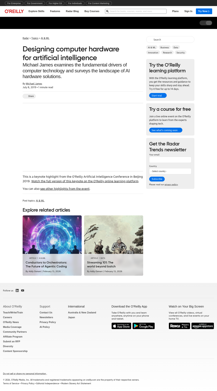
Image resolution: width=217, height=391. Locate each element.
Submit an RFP (11, 341)
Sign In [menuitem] (188, 11)
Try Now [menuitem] (204, 11)
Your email (154, 154)
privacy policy (171, 184)
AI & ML (152, 47)
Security (181, 52)
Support (45, 306)
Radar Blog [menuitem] (72, 11)
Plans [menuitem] (175, 11)
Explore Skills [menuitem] (36, 11)
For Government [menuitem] (34, 3)
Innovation (153, 52)
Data (176, 47)
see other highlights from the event (65, 188)
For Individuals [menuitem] (75, 3)
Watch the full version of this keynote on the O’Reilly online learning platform (84, 181)
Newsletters (46, 317)
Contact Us (46, 312)
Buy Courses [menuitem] (91, 11)
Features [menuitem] (55, 11)
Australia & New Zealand (82, 312)
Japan (71, 317)
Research (167, 52)
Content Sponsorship (15, 351)
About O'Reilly (12, 306)
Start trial (157, 95)
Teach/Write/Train (13, 312)
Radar (26, 38)
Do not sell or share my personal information (25, 373)
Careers (7, 317)
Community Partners (15, 332)
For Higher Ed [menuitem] (55, 3)
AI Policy (45, 327)
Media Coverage (12, 327)
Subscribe (157, 179)
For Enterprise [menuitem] (14, 3)
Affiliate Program (12, 336)
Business (164, 47)
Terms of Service (11, 383)
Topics (34, 38)
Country (153, 165)
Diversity (8, 346)
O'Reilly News (11, 322)
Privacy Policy (48, 322)
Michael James (34, 83)
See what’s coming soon (165, 130)
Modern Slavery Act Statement (76, 383)
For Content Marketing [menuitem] (98, 3)
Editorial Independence (47, 383)
